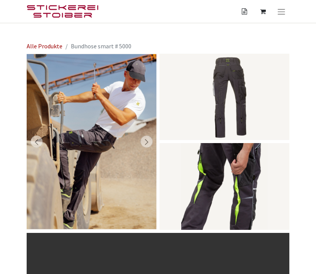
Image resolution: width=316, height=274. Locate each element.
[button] (36, 141)
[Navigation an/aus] (281, 11)
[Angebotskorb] (244, 11)
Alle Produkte (44, 46)
